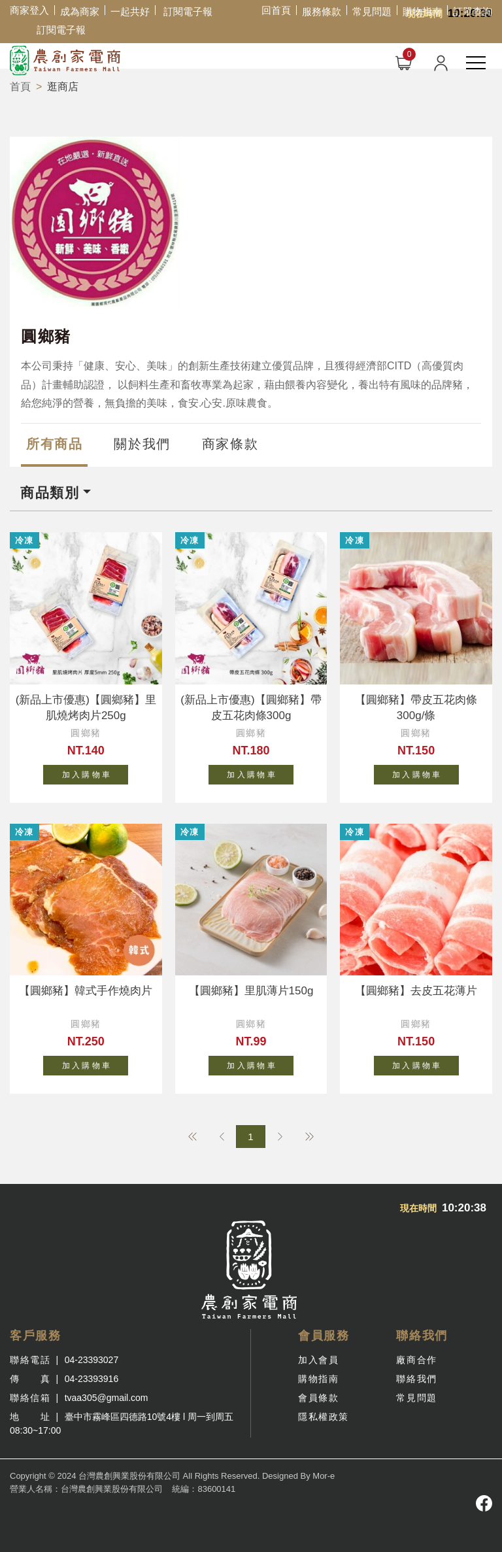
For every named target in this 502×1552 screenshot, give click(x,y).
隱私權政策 (323, 1416)
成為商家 (79, 11)
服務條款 (321, 11)
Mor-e (323, 1476)
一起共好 (130, 11)
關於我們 (142, 444)
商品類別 (49, 492)
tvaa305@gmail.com (106, 1397)
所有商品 (54, 444)
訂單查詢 (472, 11)
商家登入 (29, 10)
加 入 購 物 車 (95, 772)
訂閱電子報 (187, 11)
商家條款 (230, 444)
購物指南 (422, 11)
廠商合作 (416, 1360)
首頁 (20, 86)
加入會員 (318, 1360)
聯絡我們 (416, 1379)
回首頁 (276, 10)
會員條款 (318, 1397)
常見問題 (372, 11)
